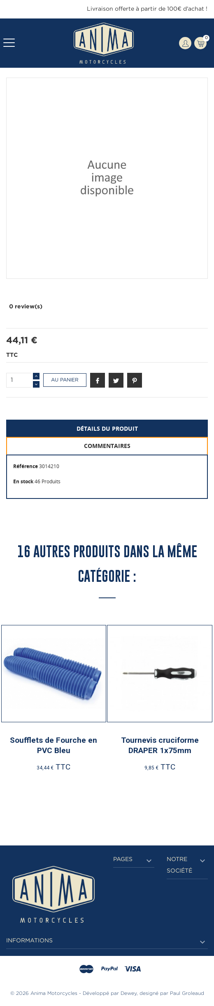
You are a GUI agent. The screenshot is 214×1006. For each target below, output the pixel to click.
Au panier (65, 380)
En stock (23, 481)
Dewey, (129, 993)
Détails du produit (107, 428)
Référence (25, 466)
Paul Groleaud (187, 993)
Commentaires (107, 446)
